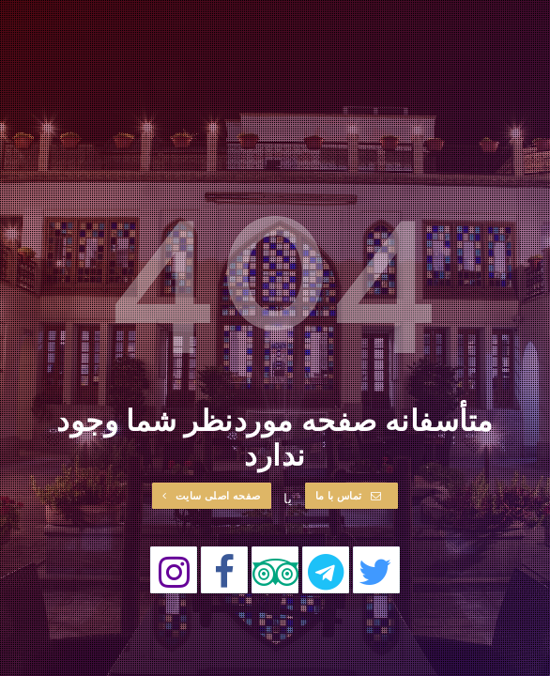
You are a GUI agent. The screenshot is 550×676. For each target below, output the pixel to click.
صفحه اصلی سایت (211, 495)
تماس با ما (348, 495)
